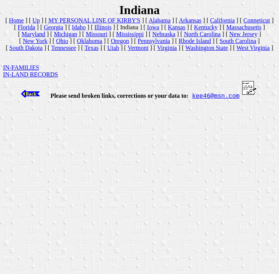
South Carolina (238, 41)
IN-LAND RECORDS (30, 74)
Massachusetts (243, 27)
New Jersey (243, 34)
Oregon (120, 41)
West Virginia (252, 48)
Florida (26, 27)
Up (36, 20)
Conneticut (256, 20)
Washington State (206, 48)
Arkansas (190, 20)
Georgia (53, 27)
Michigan (65, 34)
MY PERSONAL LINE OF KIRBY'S (95, 20)
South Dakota (26, 48)
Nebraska (163, 34)
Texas (91, 48)
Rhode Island (195, 41)
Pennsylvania (154, 41)
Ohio (62, 41)
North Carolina (202, 34)
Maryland (33, 34)
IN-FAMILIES (21, 67)
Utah (113, 48)
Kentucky (205, 27)
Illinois (102, 27)
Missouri (97, 34)
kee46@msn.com (215, 96)
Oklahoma (89, 41)
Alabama (160, 20)
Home (16, 20)
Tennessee (63, 48)
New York (35, 41)
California (222, 20)
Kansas (176, 27)
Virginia (167, 48)
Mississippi (130, 34)
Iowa (153, 27)
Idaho (79, 27)
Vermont (138, 48)
